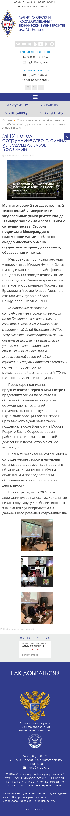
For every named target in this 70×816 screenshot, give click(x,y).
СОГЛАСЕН (35, 809)
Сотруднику (18, 112)
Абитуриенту (17, 105)
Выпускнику (53, 112)
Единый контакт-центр (35, 51)
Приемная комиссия (35, 70)
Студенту (51, 105)
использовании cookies (18, 801)
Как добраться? (35, 673)
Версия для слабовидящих (37, 6)
